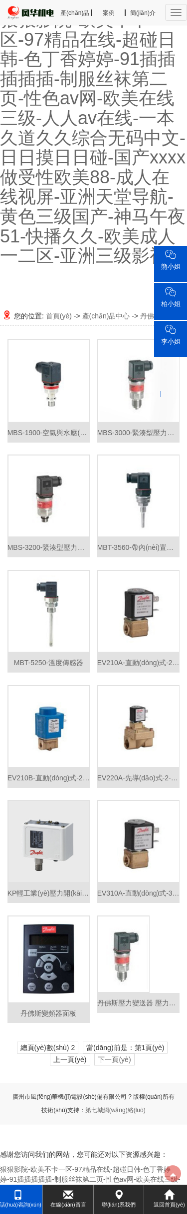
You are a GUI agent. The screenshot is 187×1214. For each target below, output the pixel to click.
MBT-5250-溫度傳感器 (48, 663)
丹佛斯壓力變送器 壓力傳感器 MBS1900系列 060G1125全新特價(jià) (138, 1003)
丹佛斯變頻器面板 (48, 1013)
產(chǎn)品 (74, 12)
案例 (109, 12)
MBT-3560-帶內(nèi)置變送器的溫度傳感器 (138, 547)
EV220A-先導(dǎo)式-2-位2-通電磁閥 (138, 778)
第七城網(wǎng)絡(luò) (115, 1110)
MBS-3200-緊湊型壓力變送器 (48, 547)
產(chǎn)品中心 (106, 316)
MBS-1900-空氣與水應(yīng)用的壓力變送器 (48, 433)
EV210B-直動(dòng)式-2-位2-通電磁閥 (48, 778)
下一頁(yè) (114, 1059)
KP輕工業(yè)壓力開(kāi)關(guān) (48, 893)
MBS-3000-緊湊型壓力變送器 (138, 433)
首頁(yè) (59, 316)
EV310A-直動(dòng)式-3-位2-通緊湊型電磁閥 (138, 893)
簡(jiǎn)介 (143, 12)
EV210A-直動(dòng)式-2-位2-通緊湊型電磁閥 (138, 663)
